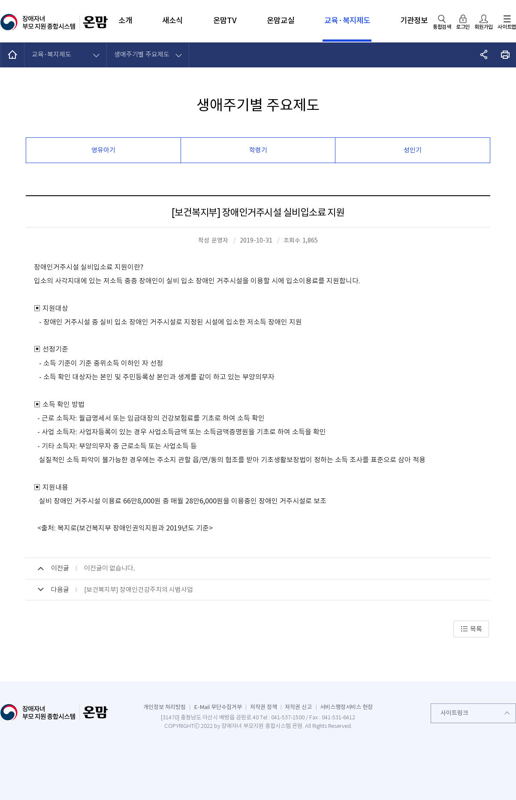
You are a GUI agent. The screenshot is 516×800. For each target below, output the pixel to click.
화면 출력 (505, 54)
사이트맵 (507, 27)
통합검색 (442, 27)
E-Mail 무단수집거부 (218, 707)
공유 (484, 54)
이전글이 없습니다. (109, 568)
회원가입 (483, 27)
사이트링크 (454, 713)
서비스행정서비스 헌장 (346, 707)
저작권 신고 (298, 707)
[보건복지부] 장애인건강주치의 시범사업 (138, 589)
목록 (471, 629)
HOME (12, 54)
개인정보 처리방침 (164, 707)
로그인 (463, 27)
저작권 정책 (263, 707)
